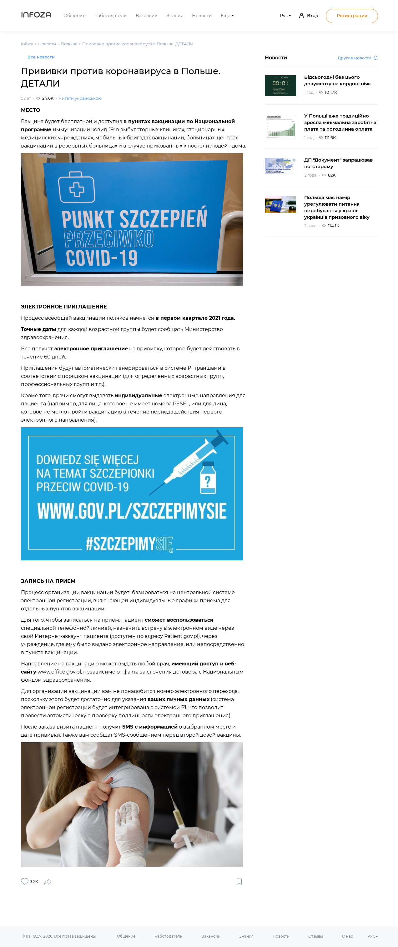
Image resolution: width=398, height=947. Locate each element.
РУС (371, 936)
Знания (175, 15)
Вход (308, 15)
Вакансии (147, 15)
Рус (284, 15)
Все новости (41, 56)
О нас (347, 936)
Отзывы (315, 936)
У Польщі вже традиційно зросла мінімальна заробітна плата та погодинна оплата (340, 122)
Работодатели (110, 15)
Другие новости (357, 57)
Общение (74, 15)
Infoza (36, 15)
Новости (202, 15)
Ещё (225, 15)
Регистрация (352, 15)
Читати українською (80, 98)
